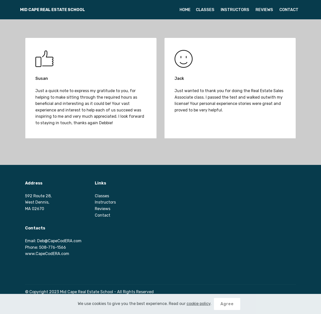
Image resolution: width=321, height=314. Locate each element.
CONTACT (288, 9)
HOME (185, 9)
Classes (102, 196)
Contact (102, 215)
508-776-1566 (52, 247)
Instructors (105, 202)
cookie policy (198, 303)
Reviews (102, 208)
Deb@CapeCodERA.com (59, 240)
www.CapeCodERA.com (47, 253)
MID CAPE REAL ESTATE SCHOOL (52, 9)
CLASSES (205, 9)
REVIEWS (264, 9)
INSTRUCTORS (234, 9)
